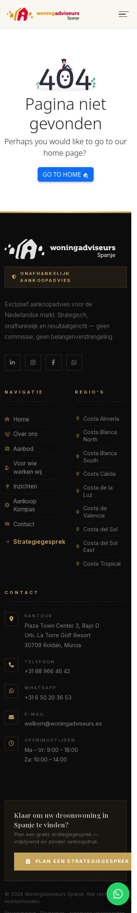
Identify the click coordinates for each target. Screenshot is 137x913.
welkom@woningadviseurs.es (63, 723)
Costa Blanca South (96, 457)
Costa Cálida (95, 473)
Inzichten (21, 486)
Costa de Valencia (91, 512)
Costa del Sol (96, 529)
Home (17, 419)
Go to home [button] (66, 174)
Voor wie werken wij (23, 467)
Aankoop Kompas (21, 505)
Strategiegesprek (31, 541)
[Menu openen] (123, 14)
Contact (19, 524)
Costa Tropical (98, 563)
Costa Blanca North (96, 436)
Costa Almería (97, 418)
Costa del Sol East (96, 546)
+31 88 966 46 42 (47, 671)
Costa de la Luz (94, 491)
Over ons (21, 434)
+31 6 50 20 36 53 (48, 697)
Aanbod (19, 448)
